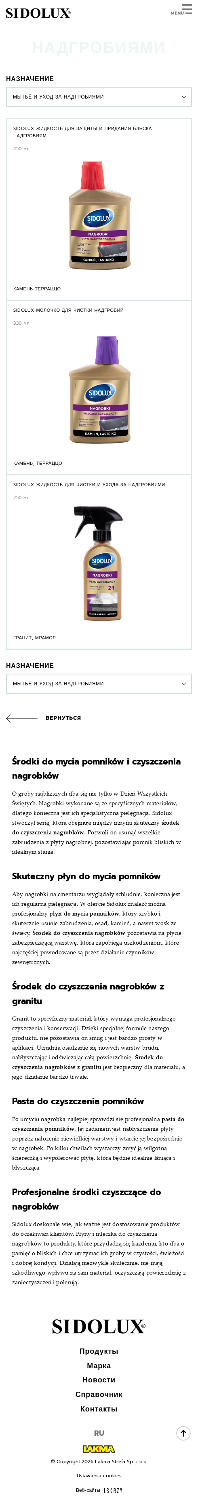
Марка (99, 1365)
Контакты (99, 1409)
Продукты (99, 1351)
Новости (99, 1380)
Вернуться (63, 718)
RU (99, 1433)
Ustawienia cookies (99, 1475)
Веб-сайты (99, 1490)
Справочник (99, 1394)
